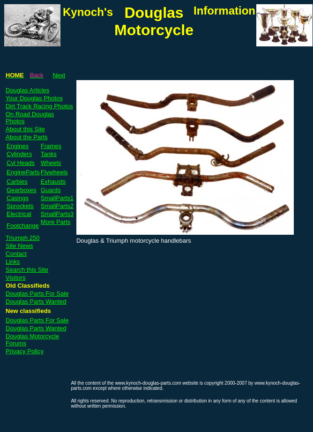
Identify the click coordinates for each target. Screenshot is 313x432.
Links (13, 261)
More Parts (56, 221)
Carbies (17, 181)
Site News (19, 245)
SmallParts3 (57, 213)
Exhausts (53, 181)
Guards (51, 190)
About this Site (25, 129)
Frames (51, 145)
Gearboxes (22, 190)
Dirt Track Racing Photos (39, 106)
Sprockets (20, 205)
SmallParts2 (57, 205)
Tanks (49, 153)
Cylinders (19, 153)
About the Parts (27, 137)
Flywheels (54, 172)
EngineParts (23, 172)
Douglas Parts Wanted (36, 301)
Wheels (51, 162)
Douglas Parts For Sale (37, 293)
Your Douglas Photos (34, 98)
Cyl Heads (21, 162)
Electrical (19, 213)
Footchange (23, 225)
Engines (18, 145)
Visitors (15, 277)
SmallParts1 (57, 197)
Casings (18, 197)
